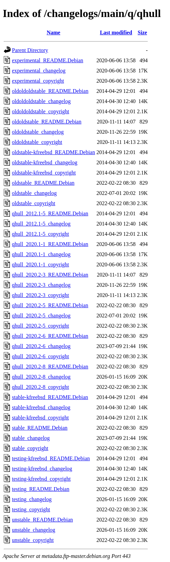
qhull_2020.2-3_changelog (41, 285)
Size (142, 32)
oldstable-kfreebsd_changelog (44, 162)
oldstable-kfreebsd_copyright (44, 173)
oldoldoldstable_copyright (40, 111)
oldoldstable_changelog (38, 132)
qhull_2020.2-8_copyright (40, 387)
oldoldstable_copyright (37, 142)
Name (53, 32)
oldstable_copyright (33, 203)
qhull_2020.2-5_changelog (41, 315)
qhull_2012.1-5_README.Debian (50, 213)
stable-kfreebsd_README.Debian (50, 397)
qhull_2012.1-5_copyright (40, 234)
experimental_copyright (38, 81)
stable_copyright (30, 448)
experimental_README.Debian (47, 60)
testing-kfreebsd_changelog (42, 469)
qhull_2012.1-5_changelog (41, 224)
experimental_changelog (38, 70)
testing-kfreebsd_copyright (41, 479)
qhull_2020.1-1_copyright (40, 264)
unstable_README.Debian (42, 520)
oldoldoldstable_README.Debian (50, 91)
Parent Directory (30, 50)
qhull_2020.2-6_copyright (40, 356)
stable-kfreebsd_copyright (40, 417)
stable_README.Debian (39, 428)
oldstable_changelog (34, 193)
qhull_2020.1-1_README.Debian (50, 244)
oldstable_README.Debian (43, 183)
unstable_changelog (33, 530)
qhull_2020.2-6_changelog (41, 346)
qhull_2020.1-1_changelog (41, 254)
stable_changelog (31, 438)
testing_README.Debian (40, 489)
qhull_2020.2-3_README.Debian (50, 275)
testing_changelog (31, 499)
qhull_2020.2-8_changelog (41, 377)
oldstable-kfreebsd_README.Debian (53, 152)
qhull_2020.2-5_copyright (40, 326)
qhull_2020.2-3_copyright (40, 295)
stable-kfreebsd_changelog (41, 407)
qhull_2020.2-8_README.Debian (50, 366)
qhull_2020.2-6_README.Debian (50, 336)
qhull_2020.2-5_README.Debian (50, 305)
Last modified (116, 32)
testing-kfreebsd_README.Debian (51, 458)
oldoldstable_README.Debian (46, 122)
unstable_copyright (33, 540)
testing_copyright (31, 509)
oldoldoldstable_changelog (41, 101)
